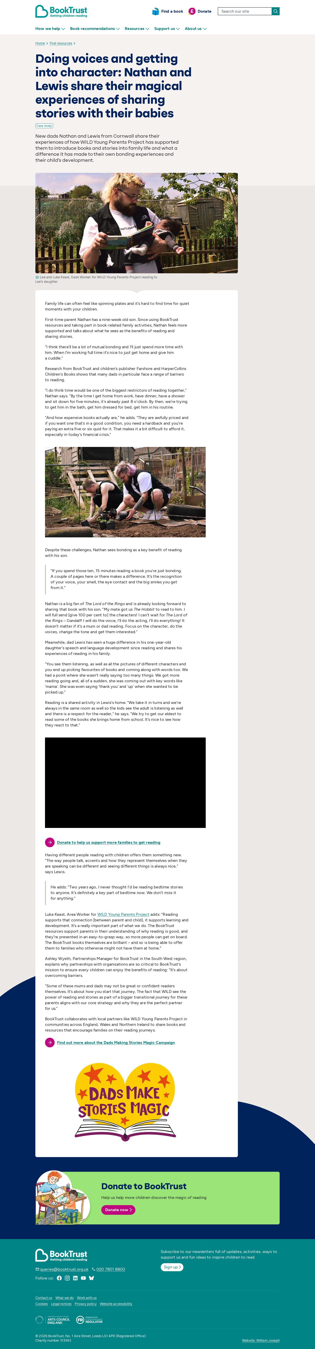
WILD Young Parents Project (123, 914)
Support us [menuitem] (167, 28)
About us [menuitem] (196, 28)
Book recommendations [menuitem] (95, 28)
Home (40, 43)
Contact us (43, 1298)
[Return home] (61, 11)
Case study (44, 126)
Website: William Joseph (261, 1340)
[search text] (245, 11)
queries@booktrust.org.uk (64, 1269)
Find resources (61, 43)
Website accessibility (116, 1304)
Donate (204, 11)
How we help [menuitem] (50, 28)
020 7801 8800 (110, 1269)
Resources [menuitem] (137, 28)
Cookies (41, 1304)
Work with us (87, 1298)
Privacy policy (85, 1304)
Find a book (172, 11)
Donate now (119, 1209)
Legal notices (61, 1304)
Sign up (173, 1267)
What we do (64, 1298)
